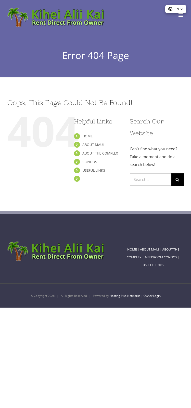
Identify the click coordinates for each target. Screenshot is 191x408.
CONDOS (89, 161)
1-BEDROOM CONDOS (161, 257)
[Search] (177, 179)
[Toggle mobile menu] (181, 15)
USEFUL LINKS (93, 170)
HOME (87, 136)
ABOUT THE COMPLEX (100, 153)
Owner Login (152, 296)
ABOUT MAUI (93, 144)
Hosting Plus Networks (125, 296)
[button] (175, 9)
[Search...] (150, 179)
